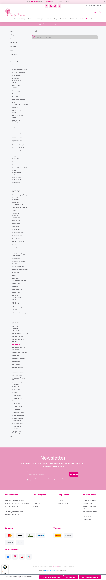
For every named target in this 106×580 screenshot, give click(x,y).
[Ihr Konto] (95, 12)
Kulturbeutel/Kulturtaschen (18, 242)
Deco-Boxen (15, 125)
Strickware (15, 392)
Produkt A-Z (14, 62)
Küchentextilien (16, 239)
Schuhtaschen (16, 361)
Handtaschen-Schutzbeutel (16, 191)
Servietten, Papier (17, 375)
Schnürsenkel (16, 319)
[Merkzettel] (90, 12)
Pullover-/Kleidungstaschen (18, 269)
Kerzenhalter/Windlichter (18, 207)
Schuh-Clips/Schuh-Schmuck (18, 340)
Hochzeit (13, 46)
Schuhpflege (15, 355)
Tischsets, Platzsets (18, 412)
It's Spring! (13, 35)
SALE (11, 437)
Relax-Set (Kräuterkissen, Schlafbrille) (16, 297)
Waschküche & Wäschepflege (16, 432)
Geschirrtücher (16, 154)
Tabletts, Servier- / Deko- (17, 399)
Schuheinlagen (16, 344)
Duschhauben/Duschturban (18, 134)
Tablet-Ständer (16, 395)
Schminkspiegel (16, 310)
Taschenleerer (16, 409)
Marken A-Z (13, 58)
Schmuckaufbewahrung (18, 313)
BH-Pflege (15, 97)
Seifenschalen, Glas (18, 372)
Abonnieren (74, 474)
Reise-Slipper (16, 292)
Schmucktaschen (17, 316)
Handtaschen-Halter (18, 187)
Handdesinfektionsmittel (18, 168)
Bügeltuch (15, 107)
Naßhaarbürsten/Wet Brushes (18, 262)
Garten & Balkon (17, 137)
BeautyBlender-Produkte (16, 86)
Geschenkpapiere (17, 151)
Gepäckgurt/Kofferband (18, 148)
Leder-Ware (15, 248)
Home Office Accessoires (15, 199)
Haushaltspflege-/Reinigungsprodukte (18, 195)
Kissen (14, 210)
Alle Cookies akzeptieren (90, 577)
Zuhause (13, 39)
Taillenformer (16, 403)
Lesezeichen (15, 251)
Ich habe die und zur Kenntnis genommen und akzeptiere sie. (54, 479)
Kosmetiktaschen (17, 236)
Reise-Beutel (16, 275)
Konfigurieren (71, 577)
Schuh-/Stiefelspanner (18, 358)
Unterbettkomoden (17, 423)
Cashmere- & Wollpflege (16, 121)
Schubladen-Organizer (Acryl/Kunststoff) (17, 328)
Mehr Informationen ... (25, 578)
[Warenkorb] (99, 12)
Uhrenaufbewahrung (18, 415)
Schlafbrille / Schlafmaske (16, 303)
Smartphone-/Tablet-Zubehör (18, 379)
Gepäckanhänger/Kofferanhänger (18, 145)
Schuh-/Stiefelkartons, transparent (18, 348)
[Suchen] (85, 12)
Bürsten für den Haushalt (16, 111)
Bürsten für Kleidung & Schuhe (18, 116)
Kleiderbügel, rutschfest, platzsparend (16, 222)
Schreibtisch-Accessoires (16, 323)
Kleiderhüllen (16, 227)
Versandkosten (56, 566)
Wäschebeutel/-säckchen (17, 427)
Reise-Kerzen (16, 283)
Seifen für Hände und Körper (18, 368)
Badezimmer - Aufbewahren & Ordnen (16, 80)
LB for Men (15, 245)
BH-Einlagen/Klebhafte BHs (17, 92)
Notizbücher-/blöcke (18, 266)
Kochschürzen (16, 230)
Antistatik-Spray (17, 76)
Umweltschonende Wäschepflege (17, 419)
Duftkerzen (15, 128)
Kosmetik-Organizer (18, 233)
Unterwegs (13, 42)
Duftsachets (15, 131)
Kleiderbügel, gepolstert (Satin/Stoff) (16, 215)
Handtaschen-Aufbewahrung (16, 178)
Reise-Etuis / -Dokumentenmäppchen (18, 279)
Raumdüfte (15, 272)
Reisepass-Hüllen (17, 289)
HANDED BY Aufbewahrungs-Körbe (17, 172)
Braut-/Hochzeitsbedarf (18, 100)
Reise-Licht (15, 286)
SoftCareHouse (51, 570)
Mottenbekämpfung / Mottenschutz (18, 255)
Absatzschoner (16, 65)
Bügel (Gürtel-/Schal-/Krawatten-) (18, 103)
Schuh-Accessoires (18, 336)
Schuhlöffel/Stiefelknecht (18, 352)
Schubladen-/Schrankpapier (18, 333)
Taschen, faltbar (17, 406)
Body (12, 50)
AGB (38, 479)
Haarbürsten (15, 165)
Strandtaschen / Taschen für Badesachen (17, 384)
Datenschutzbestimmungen (49, 479)
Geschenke (13, 54)
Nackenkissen (16, 259)
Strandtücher (16, 389)
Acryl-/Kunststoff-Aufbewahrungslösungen (18, 69)
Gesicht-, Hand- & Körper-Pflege (17, 158)
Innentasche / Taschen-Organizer (18, 203)
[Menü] (7, 565)
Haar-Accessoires (17, 162)
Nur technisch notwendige (51, 577)
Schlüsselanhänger (17, 307)
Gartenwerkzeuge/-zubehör (18, 141)
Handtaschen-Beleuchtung (16, 183)
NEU (11, 31)
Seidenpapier (16, 364)
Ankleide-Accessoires (18, 73)
